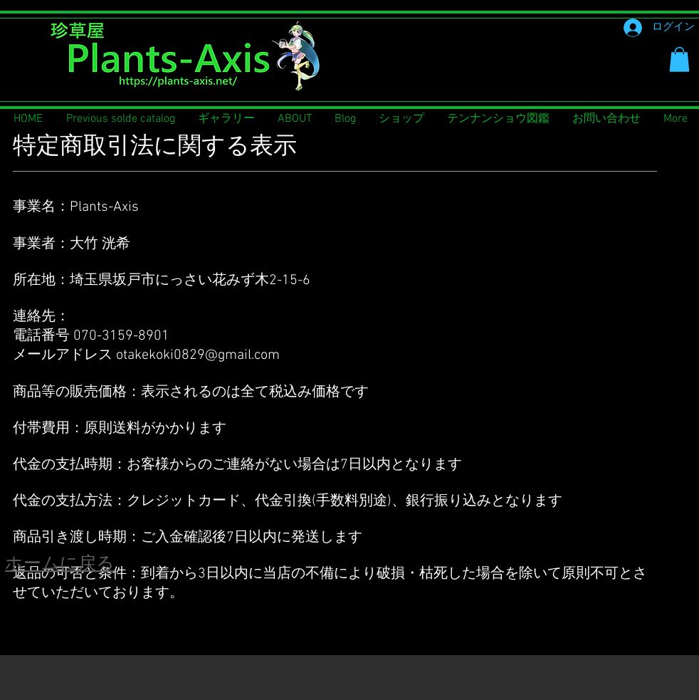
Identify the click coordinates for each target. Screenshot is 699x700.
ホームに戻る (60, 564)
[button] (679, 59)
